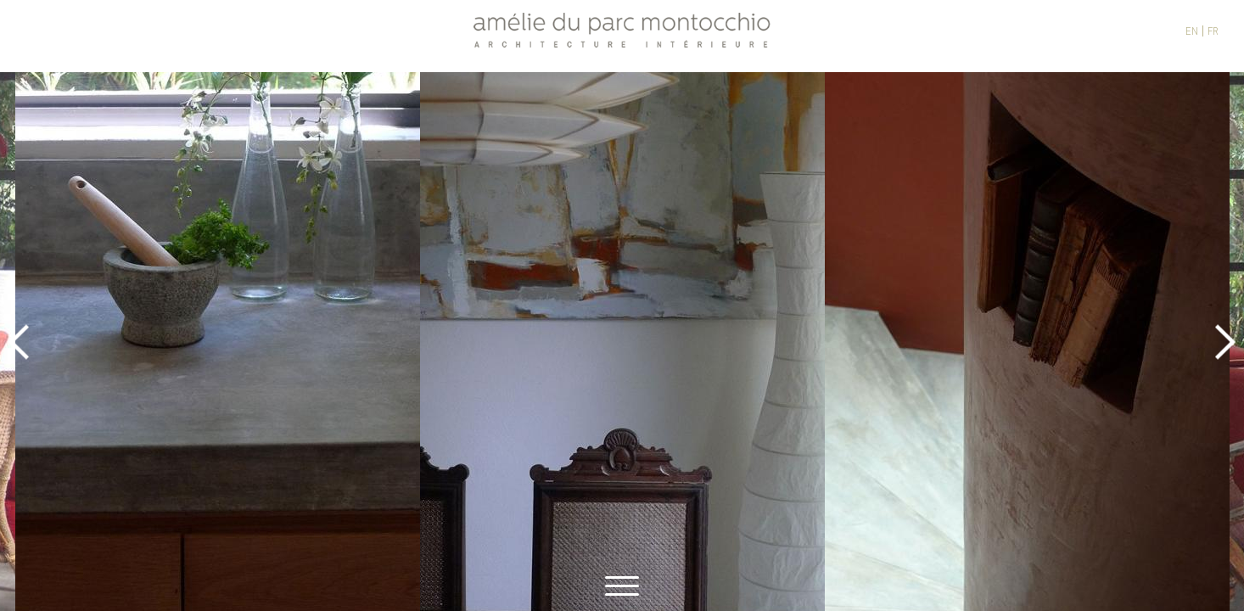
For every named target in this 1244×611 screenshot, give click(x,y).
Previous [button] (18, 341)
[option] (622, 341)
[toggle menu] (622, 583)
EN (1191, 31)
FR (1213, 31)
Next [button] (1225, 341)
